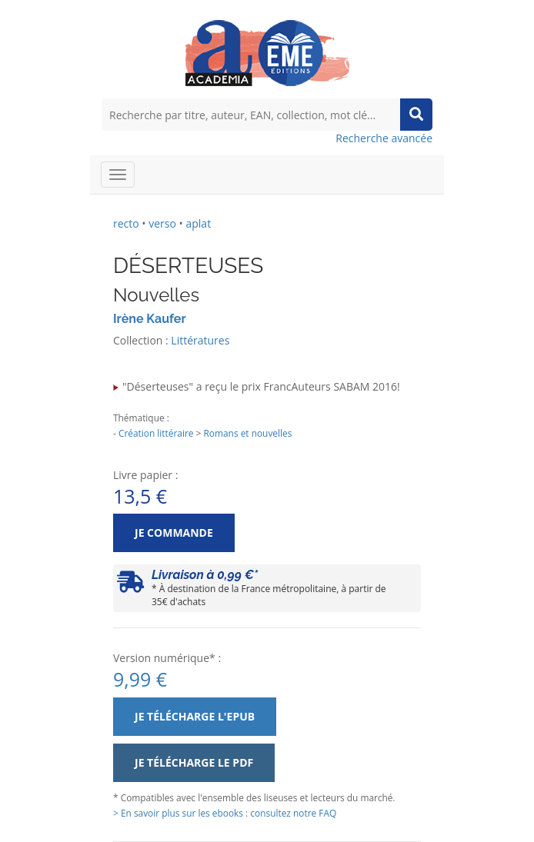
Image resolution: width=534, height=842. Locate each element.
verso (162, 223)
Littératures (200, 340)
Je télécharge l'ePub (195, 716)
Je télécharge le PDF (194, 762)
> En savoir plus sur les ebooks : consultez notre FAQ (224, 813)
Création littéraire (156, 433)
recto (126, 223)
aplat (198, 223)
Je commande (174, 532)
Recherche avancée (383, 138)
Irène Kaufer (149, 318)
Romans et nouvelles (247, 433)
